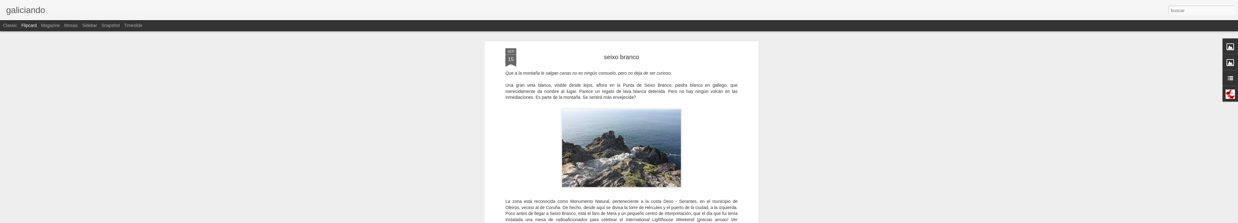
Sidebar (89, 25)
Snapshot (111, 25)
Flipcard (29, 25)
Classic (10, 25)
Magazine (50, 25)
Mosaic (71, 25)
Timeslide (133, 25)
